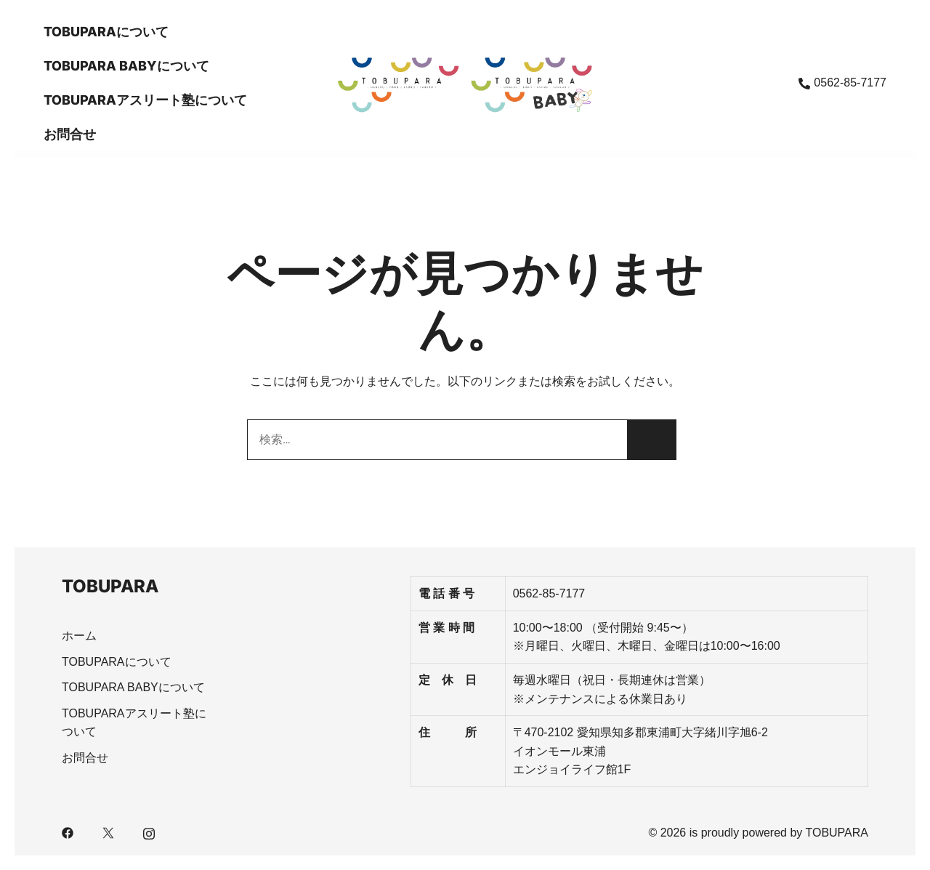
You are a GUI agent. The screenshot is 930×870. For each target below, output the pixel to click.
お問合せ (70, 134)
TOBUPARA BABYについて (126, 65)
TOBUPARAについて (106, 31)
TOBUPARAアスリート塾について (145, 100)
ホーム (79, 635)
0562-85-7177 (842, 82)
